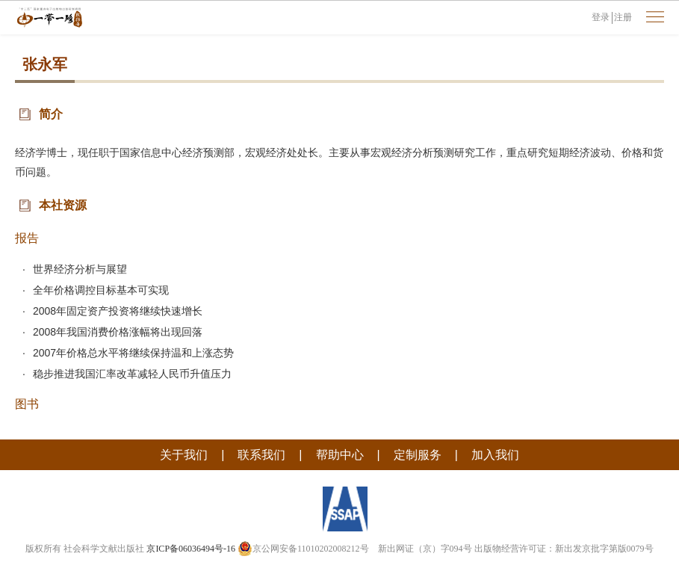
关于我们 (184, 454)
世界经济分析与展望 (80, 269)
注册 (623, 17)
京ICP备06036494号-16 (190, 548)
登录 (601, 17)
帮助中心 (340, 454)
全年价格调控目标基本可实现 (101, 290)
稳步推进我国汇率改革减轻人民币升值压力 (132, 374)
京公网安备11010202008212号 (303, 548)
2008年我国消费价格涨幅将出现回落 (117, 332)
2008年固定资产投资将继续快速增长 (117, 311)
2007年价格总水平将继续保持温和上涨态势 (133, 353)
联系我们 (261, 454)
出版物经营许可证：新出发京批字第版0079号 (564, 548)
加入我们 (495, 454)
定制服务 (417, 454)
